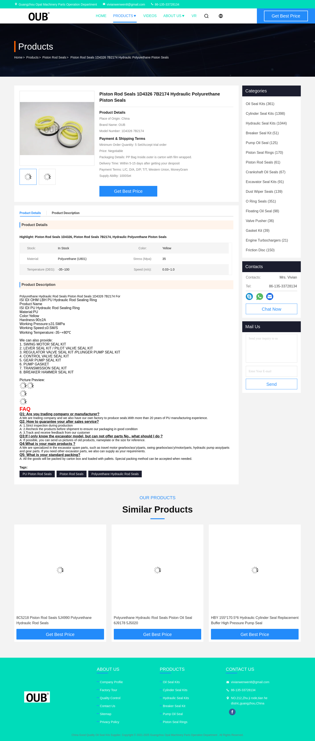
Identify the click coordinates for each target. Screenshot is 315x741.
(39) (258, 230)
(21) (267, 240)
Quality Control (110, 698)
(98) (262, 211)
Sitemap (105, 714)
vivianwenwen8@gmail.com (123, 4)
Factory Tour (108, 690)
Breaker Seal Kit (174, 706)
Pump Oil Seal (173, 714)
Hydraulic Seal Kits (176, 698)
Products (125, 16)
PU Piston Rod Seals (37, 474)
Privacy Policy (109, 722)
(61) (263, 162)
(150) (260, 250)
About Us (174, 16)
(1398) (265, 113)
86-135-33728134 (164, 4)
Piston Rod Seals (54, 57)
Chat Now (271, 309)
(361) (260, 104)
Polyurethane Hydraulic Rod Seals (115, 474)
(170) (264, 152)
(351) (261, 201)
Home (101, 16)
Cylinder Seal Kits (175, 690)
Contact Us (107, 706)
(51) (262, 133)
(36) (260, 221)
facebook (232, 712)
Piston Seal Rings (175, 722)
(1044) (266, 123)
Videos (150, 16)
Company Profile (111, 682)
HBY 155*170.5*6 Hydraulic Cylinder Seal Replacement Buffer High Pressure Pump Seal (255, 620)
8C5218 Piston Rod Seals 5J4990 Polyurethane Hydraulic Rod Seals (54, 620)
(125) (262, 143)
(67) (265, 172)
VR (194, 16)
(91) (265, 182)
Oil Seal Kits (171, 682)
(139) (264, 191)
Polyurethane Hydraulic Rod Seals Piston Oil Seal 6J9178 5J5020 (153, 620)
